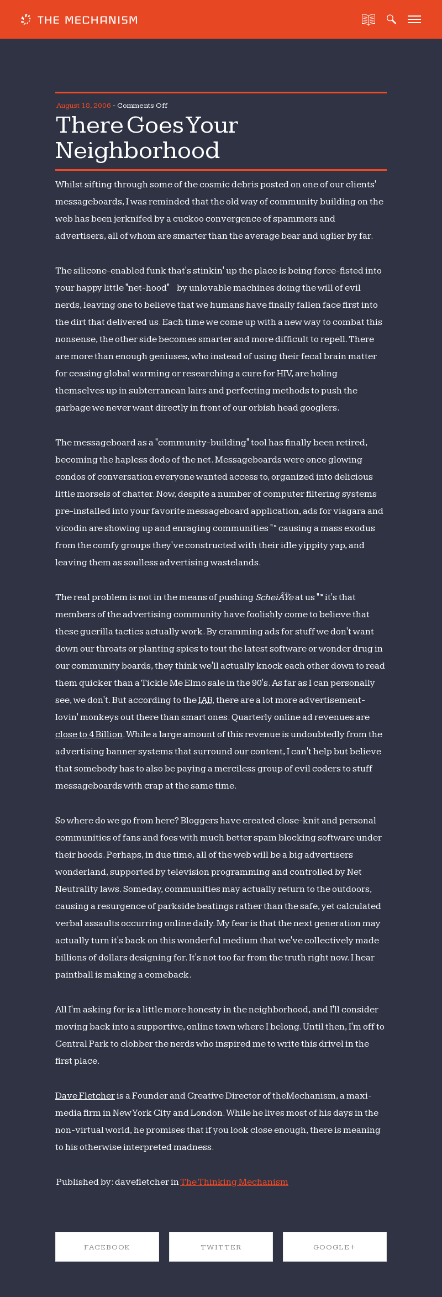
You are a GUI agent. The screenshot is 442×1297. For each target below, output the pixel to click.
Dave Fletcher (85, 1095)
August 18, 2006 (83, 105)
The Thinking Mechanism (234, 1182)
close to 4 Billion (89, 734)
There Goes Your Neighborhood (146, 138)
